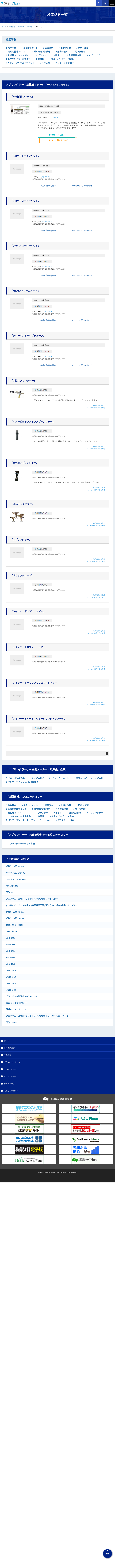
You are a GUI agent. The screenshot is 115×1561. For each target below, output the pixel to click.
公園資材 (21, 27)
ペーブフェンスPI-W (15, 873)
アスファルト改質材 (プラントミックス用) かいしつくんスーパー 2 (37, 1016)
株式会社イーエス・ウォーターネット (51, 778)
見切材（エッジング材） (18, 55)
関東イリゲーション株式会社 (89, 778)
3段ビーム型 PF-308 (15, 912)
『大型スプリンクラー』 (23, 380)
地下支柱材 (79, 52)
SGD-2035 (10, 957)
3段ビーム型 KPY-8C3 (16, 866)
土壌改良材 (65, 48)
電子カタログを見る (56, 135)
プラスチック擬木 (65, 63)
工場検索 (7, 1055)
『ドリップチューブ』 (22, 575)
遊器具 (40, 59)
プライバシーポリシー (13, 1062)
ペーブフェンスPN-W (16, 879)
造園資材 (29, 27)
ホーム (4, 27)
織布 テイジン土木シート (17, 1003)
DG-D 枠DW (11, 931)
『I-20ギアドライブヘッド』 (25, 156)
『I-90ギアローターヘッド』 (25, 245)
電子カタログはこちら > (49, 112)
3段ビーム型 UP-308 (15, 918)
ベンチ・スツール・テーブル (21, 63)
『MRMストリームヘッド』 (25, 290)
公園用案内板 (74, 55)
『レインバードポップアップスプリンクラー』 (34, 683)
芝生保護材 (62, 52)
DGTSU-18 (11, 977)
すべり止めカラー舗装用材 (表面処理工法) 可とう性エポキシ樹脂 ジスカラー (41, 905)
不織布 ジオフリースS (16, 1009)
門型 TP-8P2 (11, 1022)
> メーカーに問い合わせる (96, 408)
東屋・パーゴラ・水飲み (62, 59)
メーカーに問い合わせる (58, 140)
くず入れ (45, 63)
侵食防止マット (30, 48)
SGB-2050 (10, 944)
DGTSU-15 (11, 970)
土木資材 (12, 27)
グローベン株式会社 (41, 166)
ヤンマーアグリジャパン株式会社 (23, 782)
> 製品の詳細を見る (98, 405)
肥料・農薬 (83, 48)
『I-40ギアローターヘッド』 (25, 201)
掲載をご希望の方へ (12, 1091)
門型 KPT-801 (12, 886)
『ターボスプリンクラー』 (24, 462)
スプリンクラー (95, 55)
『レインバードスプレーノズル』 (27, 611)
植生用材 (11, 48)
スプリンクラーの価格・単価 (21, 843)
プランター (42, 55)
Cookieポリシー (10, 1069)
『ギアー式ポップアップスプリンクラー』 (32, 421)
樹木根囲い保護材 (41, 52)
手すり (58, 55)
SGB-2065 (10, 951)
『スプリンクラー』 (20, 539)
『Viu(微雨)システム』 (22, 96)
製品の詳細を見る (48, 186)
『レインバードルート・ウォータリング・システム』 (38, 718)
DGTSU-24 (11, 983)
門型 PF (9, 892)
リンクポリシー (10, 1076)
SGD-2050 (10, 964)
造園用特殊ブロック (16, 52)
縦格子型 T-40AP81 (14, 925)
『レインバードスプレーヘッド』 (27, 647)
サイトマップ (9, 1084)
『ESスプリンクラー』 (22, 504)
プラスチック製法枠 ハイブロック (21, 996)
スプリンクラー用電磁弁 (18, 59)
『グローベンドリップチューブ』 (27, 335)
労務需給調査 (9, 1048)
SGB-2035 (10, 938)
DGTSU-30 (11, 990)
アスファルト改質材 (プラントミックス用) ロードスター (32, 899)
